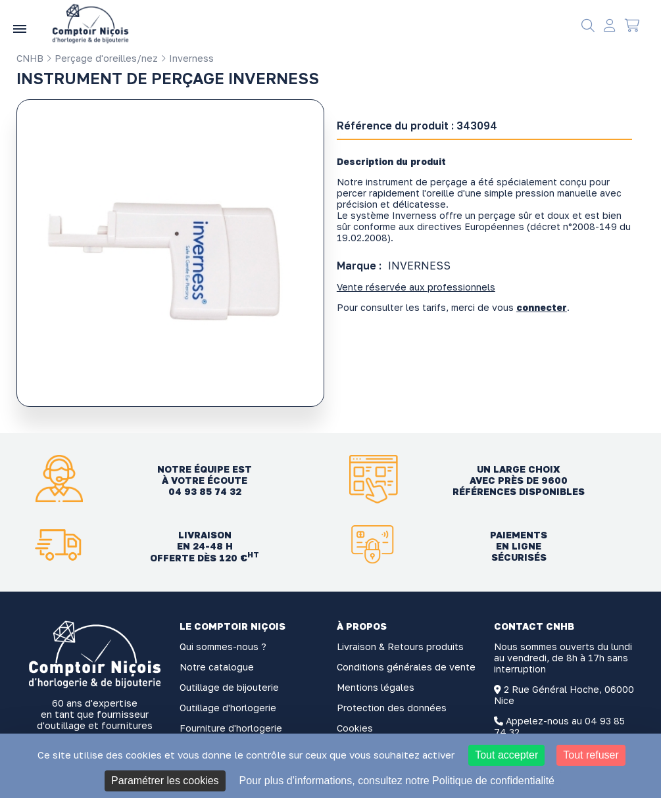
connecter (541, 307)
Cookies (355, 728)
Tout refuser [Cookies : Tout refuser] (590, 755)
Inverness (187, 58)
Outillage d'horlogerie (228, 707)
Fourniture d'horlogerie (231, 728)
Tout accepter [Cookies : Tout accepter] (506, 755)
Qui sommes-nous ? (223, 646)
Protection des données (392, 707)
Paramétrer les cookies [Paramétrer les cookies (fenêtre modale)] (165, 780)
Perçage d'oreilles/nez (102, 58)
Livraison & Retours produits (400, 646)
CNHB (29, 58)
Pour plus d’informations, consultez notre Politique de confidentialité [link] (396, 780)
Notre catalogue (217, 666)
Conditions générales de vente (406, 666)
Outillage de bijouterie (229, 687)
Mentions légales (375, 687)
